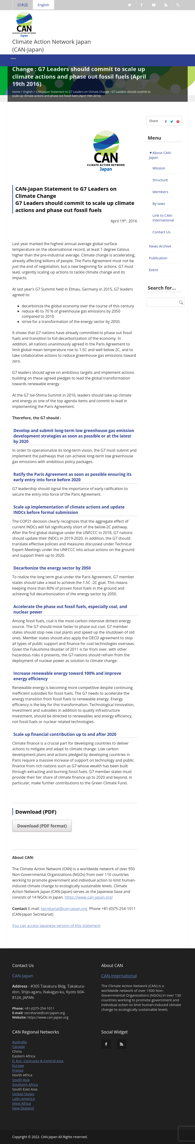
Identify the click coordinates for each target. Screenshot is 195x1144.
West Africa (21, 1103)
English (44, 4)
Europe (18, 1065)
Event (153, 269)
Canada (18, 1046)
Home (16, 92)
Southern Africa (25, 1084)
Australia (19, 1041)
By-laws (159, 203)
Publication (158, 258)
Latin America (23, 1098)
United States (23, 1093)
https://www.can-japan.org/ (89, 897)
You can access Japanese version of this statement (56, 925)
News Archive (160, 246)
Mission (159, 168)
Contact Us (162, 232)
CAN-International (119, 976)
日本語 (22, 4)
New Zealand (23, 1108)
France (17, 1070)
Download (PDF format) (42, 826)
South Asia (21, 1079)
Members (160, 191)
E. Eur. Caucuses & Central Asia (37, 1060)
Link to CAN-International (163, 217)
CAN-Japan (22, 976)
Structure (160, 179)
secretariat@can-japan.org (64, 908)
